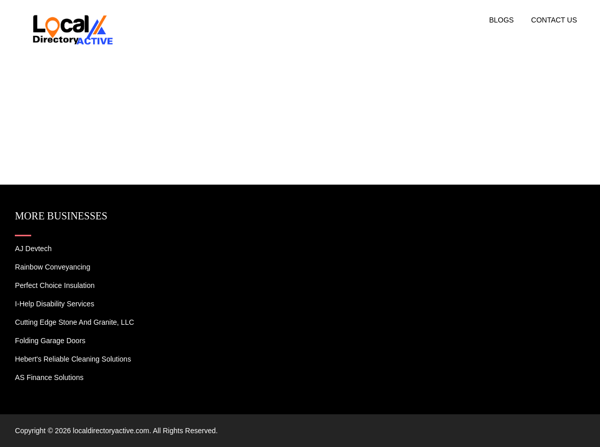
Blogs (501, 20)
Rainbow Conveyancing (52, 267)
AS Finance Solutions (49, 377)
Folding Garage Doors (50, 341)
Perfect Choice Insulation (55, 285)
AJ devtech (33, 248)
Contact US (554, 20)
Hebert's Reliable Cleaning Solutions (73, 359)
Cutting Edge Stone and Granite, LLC (74, 322)
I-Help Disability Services (54, 304)
